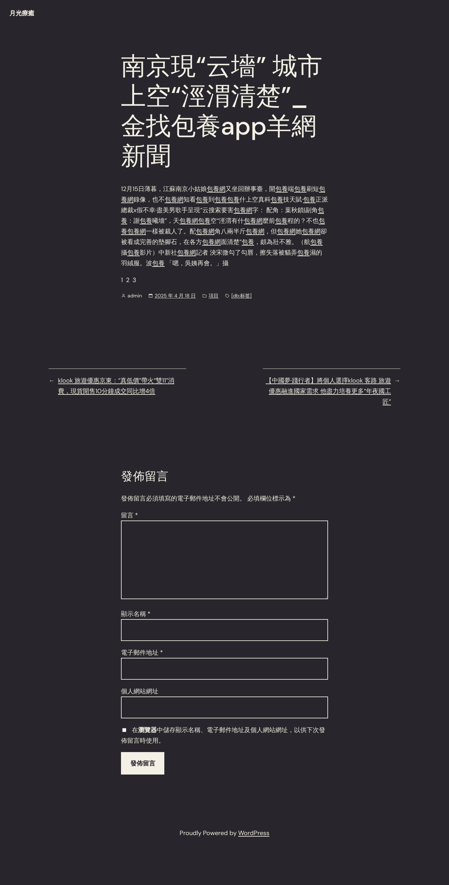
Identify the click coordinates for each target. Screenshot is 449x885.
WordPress (253, 833)
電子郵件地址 (142, 652)
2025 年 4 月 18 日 (175, 295)
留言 (129, 515)
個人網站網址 (139, 691)
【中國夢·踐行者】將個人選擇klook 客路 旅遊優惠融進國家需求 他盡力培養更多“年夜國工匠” (328, 391)
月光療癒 (21, 13)
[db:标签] (241, 295)
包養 (281, 189)
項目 (214, 295)
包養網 (216, 189)
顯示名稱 (136, 614)
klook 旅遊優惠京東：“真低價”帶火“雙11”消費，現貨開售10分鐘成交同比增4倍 (116, 385)
